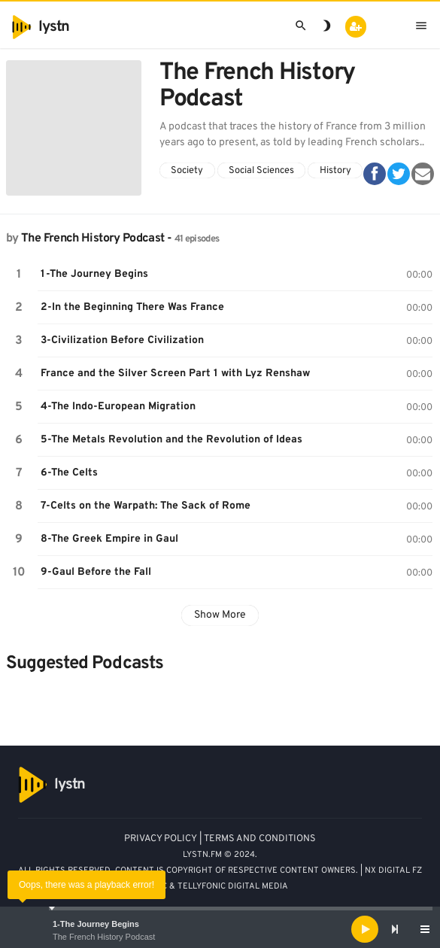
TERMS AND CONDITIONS (260, 839)
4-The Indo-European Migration (118, 406)
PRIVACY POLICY (160, 839)
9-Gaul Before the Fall (96, 572)
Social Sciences (261, 171)
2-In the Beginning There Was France (132, 307)
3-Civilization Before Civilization (122, 340)
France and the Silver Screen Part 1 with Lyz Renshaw (175, 373)
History (335, 171)
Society (187, 171)
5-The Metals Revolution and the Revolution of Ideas (171, 439)
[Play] (364, 929)
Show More (220, 615)
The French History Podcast (104, 936)
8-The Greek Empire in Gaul (109, 539)
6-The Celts (69, 472)
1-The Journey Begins (96, 923)
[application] (220, 929)
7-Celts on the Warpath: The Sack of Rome (145, 506)
